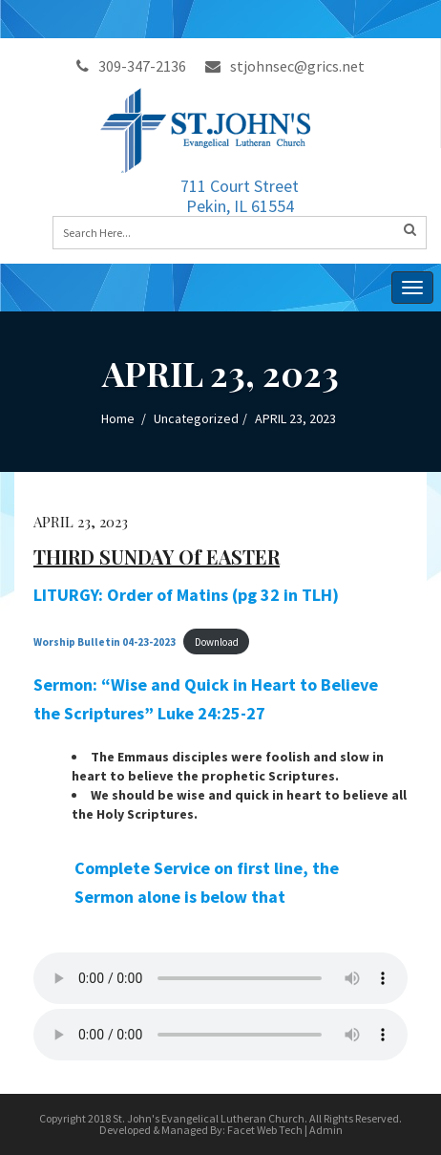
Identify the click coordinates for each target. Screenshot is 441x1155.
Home (118, 418)
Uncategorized (196, 418)
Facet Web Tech (265, 1130)
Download (217, 642)
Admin (326, 1130)
